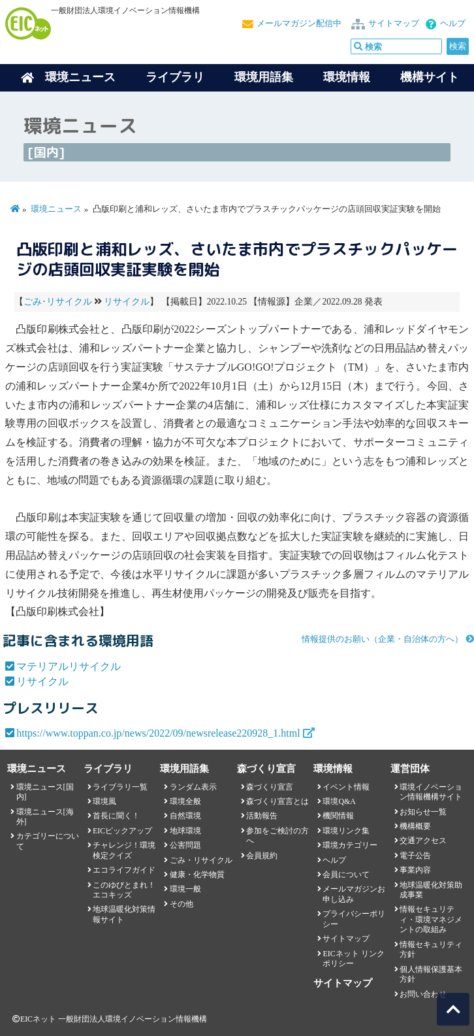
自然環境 (185, 815)
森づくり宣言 (269, 787)
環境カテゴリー (350, 845)
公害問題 (185, 845)
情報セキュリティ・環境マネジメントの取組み (431, 919)
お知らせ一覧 (423, 811)
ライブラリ (175, 77)
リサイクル (127, 302)
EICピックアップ (122, 830)
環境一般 (185, 889)
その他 (181, 904)
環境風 (104, 801)
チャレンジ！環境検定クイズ (124, 850)
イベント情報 (346, 787)
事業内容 (415, 870)
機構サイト (429, 77)
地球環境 (185, 830)
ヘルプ (453, 23)
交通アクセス (423, 840)
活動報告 (261, 815)
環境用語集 (263, 77)
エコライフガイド (124, 870)
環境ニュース (56, 209)
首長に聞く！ (116, 815)
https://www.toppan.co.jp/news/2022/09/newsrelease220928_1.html (158, 733)
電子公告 (415, 855)
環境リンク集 (346, 830)
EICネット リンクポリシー (353, 958)
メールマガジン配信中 (299, 23)
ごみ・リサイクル (201, 860)
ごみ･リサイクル (58, 302)
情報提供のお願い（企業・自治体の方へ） (382, 639)
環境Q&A (339, 801)
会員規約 (261, 855)
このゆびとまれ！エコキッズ (124, 889)
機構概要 (415, 826)
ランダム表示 (193, 787)
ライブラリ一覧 (120, 787)
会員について (346, 874)
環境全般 (185, 801)
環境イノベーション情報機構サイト (431, 791)
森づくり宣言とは (277, 801)
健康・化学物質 (197, 874)
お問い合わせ (423, 994)
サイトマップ (393, 23)
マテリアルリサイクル (68, 666)
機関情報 (338, 815)
